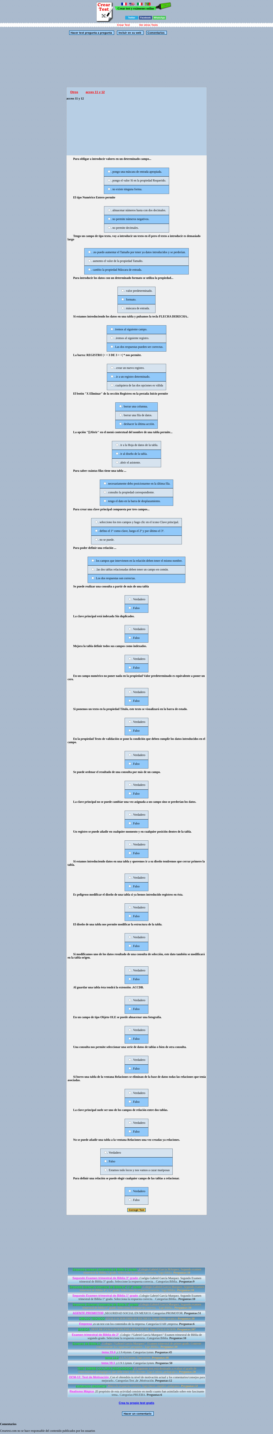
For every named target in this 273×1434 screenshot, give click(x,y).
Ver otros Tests (148, 24)
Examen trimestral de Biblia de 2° (95, 1334)
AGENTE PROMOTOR (88, 1313)
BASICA (84, 1329)
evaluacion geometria (91, 1386)
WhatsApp (159, 17)
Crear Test (123, 24)
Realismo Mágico (82, 1391)
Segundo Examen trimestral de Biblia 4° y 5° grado (105, 1286)
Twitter (131, 17)
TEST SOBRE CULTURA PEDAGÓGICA (105, 1368)
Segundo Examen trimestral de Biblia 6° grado (105, 1304)
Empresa (85, 1324)
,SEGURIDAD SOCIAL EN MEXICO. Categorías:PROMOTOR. (137, 1313)
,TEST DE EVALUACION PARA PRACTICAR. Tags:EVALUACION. (137, 1329)
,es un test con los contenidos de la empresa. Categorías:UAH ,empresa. (137, 1324)
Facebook (145, 17)
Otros (74, 92)
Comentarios (156, 32)
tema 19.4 (108, 1352)
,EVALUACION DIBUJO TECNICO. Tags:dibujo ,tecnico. (137, 1318)
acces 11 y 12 (95, 92)
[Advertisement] (136, 61)
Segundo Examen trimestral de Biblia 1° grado (105, 1295)
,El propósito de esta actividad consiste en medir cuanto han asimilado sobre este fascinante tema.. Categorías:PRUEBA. (137, 1393)
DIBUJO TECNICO (92, 1318)
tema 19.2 (112, 1357)
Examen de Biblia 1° (87, 1343)
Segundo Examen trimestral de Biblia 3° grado (105, 1278)
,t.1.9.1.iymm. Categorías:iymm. (136, 1363)
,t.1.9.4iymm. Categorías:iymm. (137, 1352)
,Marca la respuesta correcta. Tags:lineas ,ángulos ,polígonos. (137, 1386)
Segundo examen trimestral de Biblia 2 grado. (105, 1269)
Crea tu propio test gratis (136, 1403)
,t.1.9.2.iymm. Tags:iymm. (137, 1357)
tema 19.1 (108, 1363)
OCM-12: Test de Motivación (89, 1377)
